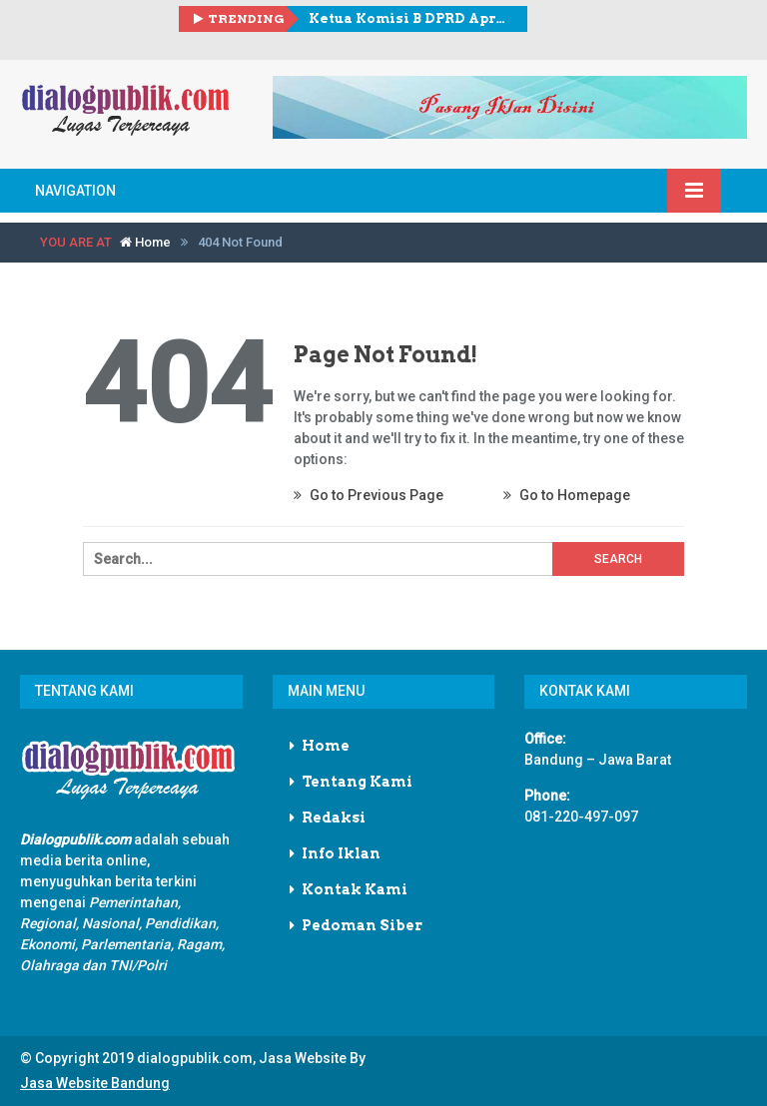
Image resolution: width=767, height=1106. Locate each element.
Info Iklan (341, 853)
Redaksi (334, 818)
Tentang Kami (357, 782)
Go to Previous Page (368, 495)
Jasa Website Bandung (95, 1083)
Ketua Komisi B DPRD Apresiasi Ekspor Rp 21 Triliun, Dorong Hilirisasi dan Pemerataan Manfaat (410, 18)
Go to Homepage (566, 495)
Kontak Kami (354, 889)
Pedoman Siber (362, 925)
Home (145, 242)
